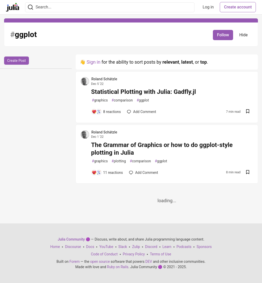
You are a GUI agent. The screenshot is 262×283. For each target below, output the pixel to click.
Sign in (93, 62)
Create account (238, 7)
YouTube (106, 247)
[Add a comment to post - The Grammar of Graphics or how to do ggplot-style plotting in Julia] (107, 172)
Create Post (16, 61)
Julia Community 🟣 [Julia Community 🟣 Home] (74, 239)
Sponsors (204, 247)
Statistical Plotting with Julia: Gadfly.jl (143, 91)
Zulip (136, 247)
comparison (122, 100)
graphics (100, 100)
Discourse (73, 247)
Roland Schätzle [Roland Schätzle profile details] (104, 79)
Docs (90, 247)
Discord (151, 247)
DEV (148, 261)
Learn (166, 247)
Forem (74, 261)
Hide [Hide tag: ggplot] (243, 34)
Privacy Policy (134, 254)
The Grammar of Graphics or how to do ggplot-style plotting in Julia (162, 148)
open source (100, 261)
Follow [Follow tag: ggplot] (223, 34)
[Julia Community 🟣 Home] (12, 7)
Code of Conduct (104, 254)
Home (55, 247)
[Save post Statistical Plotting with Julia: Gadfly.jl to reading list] (248, 112)
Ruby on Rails (117, 267)
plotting (119, 161)
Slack (122, 247)
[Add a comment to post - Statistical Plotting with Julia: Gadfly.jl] (106, 111)
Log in (208, 7)
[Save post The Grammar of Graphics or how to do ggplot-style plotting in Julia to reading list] (248, 172)
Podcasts (184, 247)
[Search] (30, 7)
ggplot (143, 100)
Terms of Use (160, 254)
